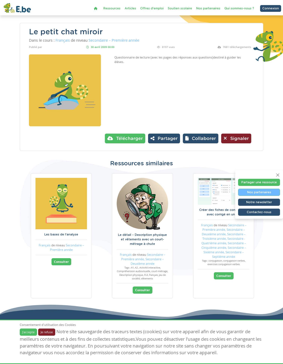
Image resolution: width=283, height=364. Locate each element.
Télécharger (125, 138)
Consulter (61, 262)
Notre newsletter (259, 202)
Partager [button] (164, 138)
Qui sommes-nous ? (239, 8)
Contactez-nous (259, 212)
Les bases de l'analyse (61, 234)
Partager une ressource (259, 182)
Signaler (236, 138)
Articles (130, 8)
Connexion (270, 8)
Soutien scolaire (180, 8)
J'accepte (28, 332)
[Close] (277, 175)
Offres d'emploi (152, 8)
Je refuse (47, 332)
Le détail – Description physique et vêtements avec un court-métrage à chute (142, 239)
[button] (200, 138)
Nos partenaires (208, 8)
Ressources (111, 8)
